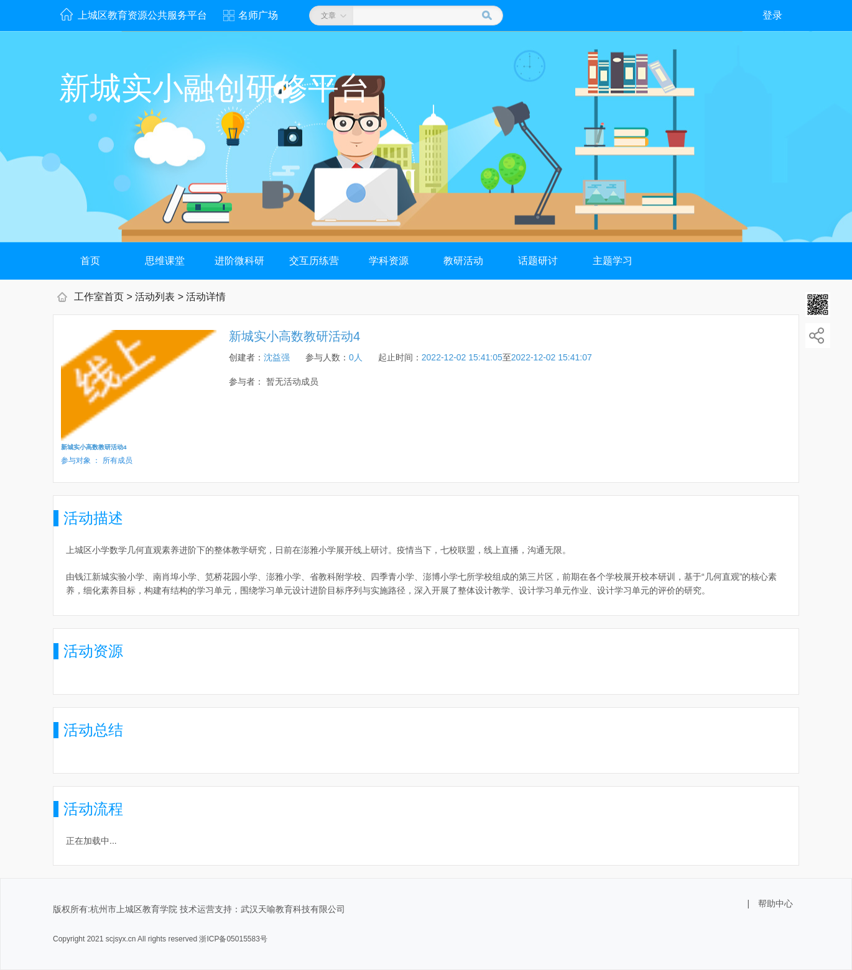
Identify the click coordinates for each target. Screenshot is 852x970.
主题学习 (612, 260)
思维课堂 (165, 260)
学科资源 (389, 260)
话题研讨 (538, 260)
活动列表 (155, 296)
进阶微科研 (239, 260)
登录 (772, 15)
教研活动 (463, 260)
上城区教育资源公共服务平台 (142, 15)
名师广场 (258, 15)
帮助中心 (775, 903)
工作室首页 (99, 296)
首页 (90, 260)
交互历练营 (314, 260)
